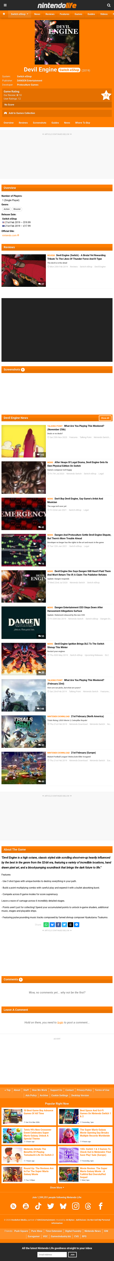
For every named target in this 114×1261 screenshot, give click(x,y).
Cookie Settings (59, 1095)
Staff (26, 1090)
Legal (101, 473)
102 (40, 454)
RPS (84, 1236)
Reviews (23, 122)
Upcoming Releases (94, 655)
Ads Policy (31, 1095)
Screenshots (39, 122)
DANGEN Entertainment (29, 80)
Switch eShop (24, 76)
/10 (19, 95)
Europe (110, 760)
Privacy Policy (84, 1090)
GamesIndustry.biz (61, 1236)
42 (41, 527)
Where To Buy (82, 122)
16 (41, 563)
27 (41, 284)
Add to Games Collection (19, 113)
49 (41, 781)
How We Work (39, 1090)
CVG (76, 1236)
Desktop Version (80, 1095)
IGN (106, 1231)
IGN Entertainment (46, 1220)
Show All (105, 418)
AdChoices (81, 1220)
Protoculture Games (27, 84)
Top (8, 1090)
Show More (57, 1187)
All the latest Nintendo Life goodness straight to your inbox (57, 1248)
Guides (55, 122)
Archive (44, 1095)
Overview (9, 122)
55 (41, 636)
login (60, 1022)
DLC (107, 655)
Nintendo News (93, 1231)
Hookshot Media (19, 1220)
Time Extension (54, 1231)
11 (41, 491)
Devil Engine (52, 69)
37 (41, 599)
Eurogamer (34, 1236)
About (17, 1090)
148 (40, 708)
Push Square (21, 1231)
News (67, 122)
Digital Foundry (73, 1231)
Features (73, 437)
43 (41, 745)
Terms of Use (102, 1090)
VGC (45, 1236)
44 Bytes (70, 1220)
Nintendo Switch (101, 437)
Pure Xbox (36, 1231)
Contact (69, 1090)
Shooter (17, 209)
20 (41, 672)
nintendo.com (10, 235)
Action (7, 209)
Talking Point (86, 437)
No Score (9, 104)
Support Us (56, 1090)
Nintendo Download (78, 724)
